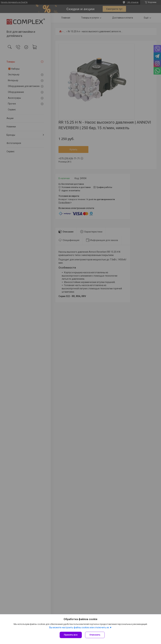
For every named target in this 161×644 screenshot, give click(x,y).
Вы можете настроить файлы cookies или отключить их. (79, 627)
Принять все (71, 635)
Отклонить (94, 635)
